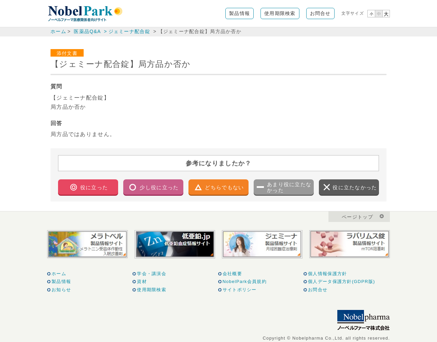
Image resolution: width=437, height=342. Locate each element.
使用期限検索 (280, 13)
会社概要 (232, 273)
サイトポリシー (240, 289)
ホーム (58, 31)
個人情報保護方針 (327, 273)
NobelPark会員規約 (245, 281)
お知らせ (61, 289)
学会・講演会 (151, 273)
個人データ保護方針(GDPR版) (341, 281)
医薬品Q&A (87, 31)
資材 (142, 281)
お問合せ (320, 13)
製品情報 (239, 13)
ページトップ (357, 217)
